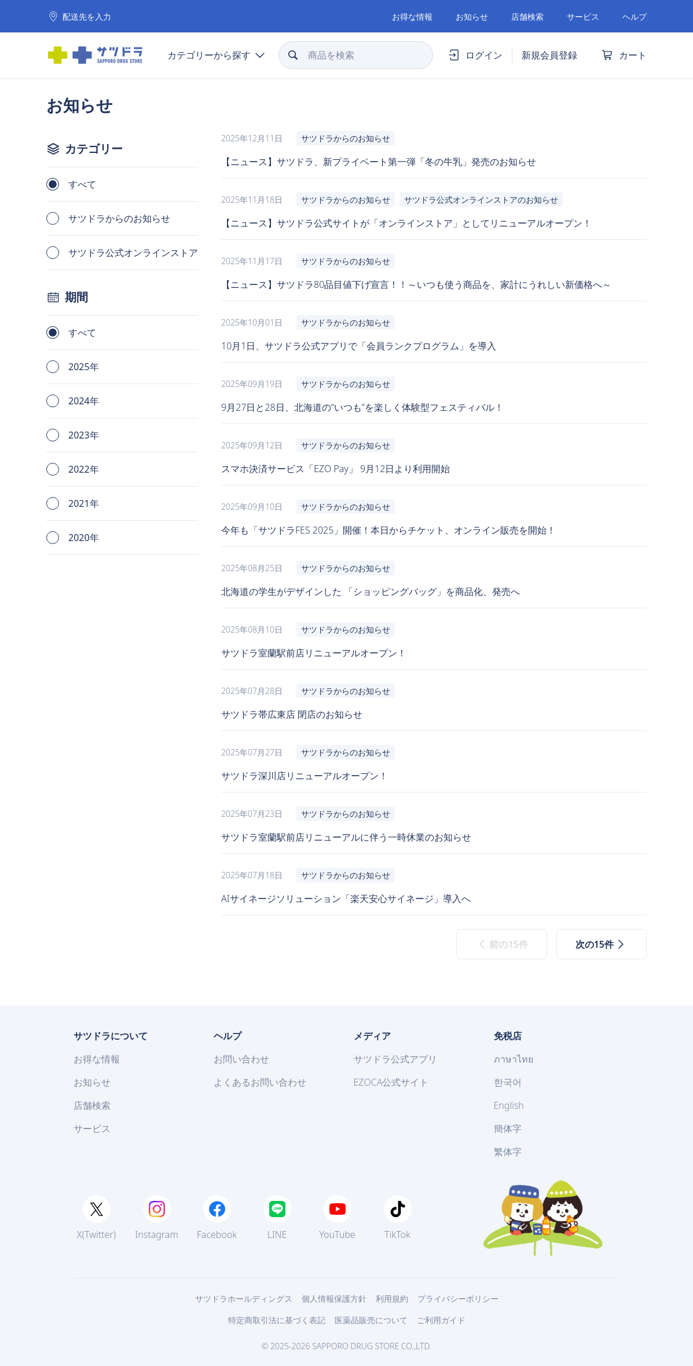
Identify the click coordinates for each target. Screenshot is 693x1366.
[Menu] (216, 55)
